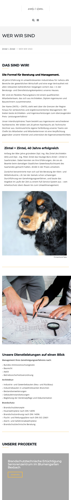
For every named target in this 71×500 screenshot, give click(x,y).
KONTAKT (60, 471)
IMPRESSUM (22, 493)
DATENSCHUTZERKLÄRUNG (42, 493)
